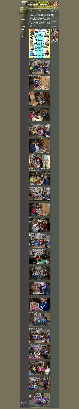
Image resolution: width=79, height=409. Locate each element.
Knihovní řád (23, 19)
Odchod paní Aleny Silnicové (54, 9)
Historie (22, 12)
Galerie (22, 21)
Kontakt (22, 14)
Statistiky (22, 31)
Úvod (22, 7)
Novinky (22, 36)
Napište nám (23, 26)
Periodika (22, 29)
